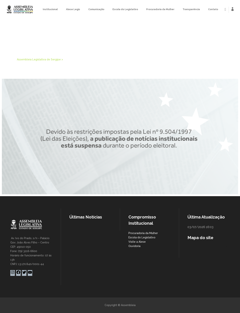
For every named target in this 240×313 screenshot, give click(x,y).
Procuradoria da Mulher (143, 233)
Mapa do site (200, 237)
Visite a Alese (137, 241)
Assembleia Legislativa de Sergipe (39, 59)
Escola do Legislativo (141, 237)
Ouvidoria (134, 246)
